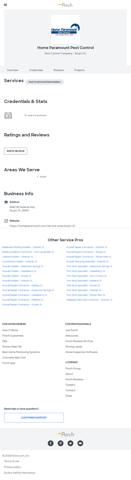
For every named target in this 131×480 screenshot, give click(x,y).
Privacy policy (12, 467)
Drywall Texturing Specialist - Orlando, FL (88, 261)
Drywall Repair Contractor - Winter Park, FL (89, 256)
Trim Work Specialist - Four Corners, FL (87, 276)
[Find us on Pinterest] (60, 443)
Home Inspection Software (82, 352)
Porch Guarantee (12, 335)
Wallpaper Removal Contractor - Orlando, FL (90, 299)
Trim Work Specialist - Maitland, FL (84, 280)
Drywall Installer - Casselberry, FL (19, 271)
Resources (72, 335)
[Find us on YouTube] (80, 443)
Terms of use (11, 461)
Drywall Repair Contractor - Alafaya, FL (22, 285)
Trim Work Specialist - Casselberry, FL (86, 271)
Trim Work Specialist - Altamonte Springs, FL (90, 266)
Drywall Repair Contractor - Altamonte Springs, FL (28, 290)
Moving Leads (74, 346)
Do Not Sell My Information (19, 472)
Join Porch (72, 330)
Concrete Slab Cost (14, 357)
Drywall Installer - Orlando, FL (17, 280)
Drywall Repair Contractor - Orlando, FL (87, 247)
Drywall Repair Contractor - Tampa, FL (86, 252)
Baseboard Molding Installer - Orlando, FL (23, 247)
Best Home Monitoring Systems (21, 352)
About (69, 373)
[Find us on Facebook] (51, 443)
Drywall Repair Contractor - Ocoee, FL (22, 304)
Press (69, 395)
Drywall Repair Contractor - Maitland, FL (23, 299)
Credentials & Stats (25, 101)
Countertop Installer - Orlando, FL (19, 261)
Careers (70, 384)
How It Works (10, 330)
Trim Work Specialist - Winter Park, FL (86, 295)
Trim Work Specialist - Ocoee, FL (83, 285)
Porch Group (73, 368)
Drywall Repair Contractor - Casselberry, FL (24, 295)
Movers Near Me (12, 346)
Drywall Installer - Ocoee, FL (16, 276)
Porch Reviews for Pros (79, 341)
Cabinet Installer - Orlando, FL (17, 256)
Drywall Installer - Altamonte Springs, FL (23, 266)
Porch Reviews (74, 379)
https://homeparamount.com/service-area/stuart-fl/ (42, 225)
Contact (71, 390)
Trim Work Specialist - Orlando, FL (84, 290)
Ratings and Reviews (26, 135)
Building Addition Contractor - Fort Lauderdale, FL (28, 252)
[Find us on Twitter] (70, 443)
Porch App (8, 363)
